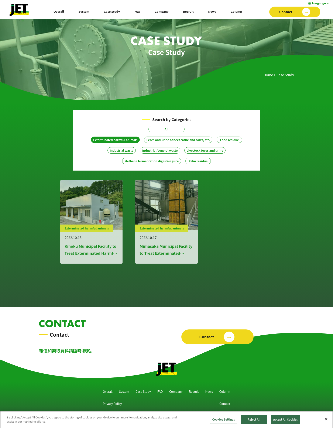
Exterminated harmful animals (115, 140)
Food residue (229, 140)
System (84, 11)
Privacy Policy (112, 403)
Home (268, 74)
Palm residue (198, 161)
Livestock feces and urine (205, 150)
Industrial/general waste (160, 150)
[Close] (326, 421)
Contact (224, 403)
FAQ (137, 11)
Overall (59, 11)
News (212, 11)
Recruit (188, 11)
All (166, 129)
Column (236, 11)
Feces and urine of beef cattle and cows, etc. (178, 140)
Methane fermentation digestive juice (151, 161)
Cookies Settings (223, 421)
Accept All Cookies (285, 421)
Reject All (254, 421)
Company (161, 11)
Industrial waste (121, 150)
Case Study (112, 11)
